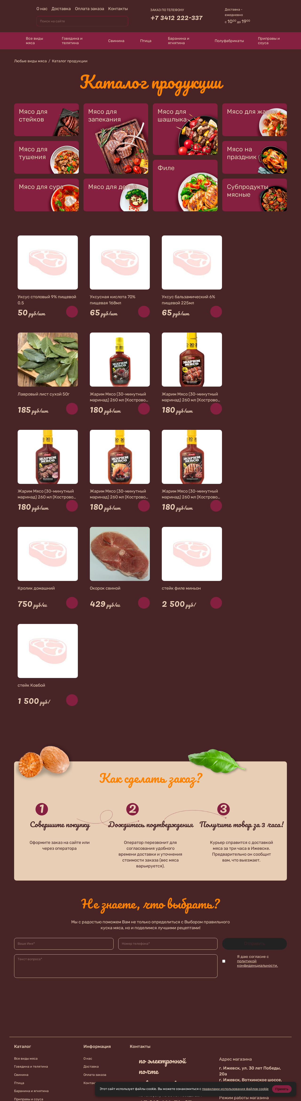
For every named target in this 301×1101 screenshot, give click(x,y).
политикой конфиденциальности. (257, 865)
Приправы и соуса (266, 40)
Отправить (254, 846)
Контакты (118, 8)
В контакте (157, 1040)
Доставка (61, 8)
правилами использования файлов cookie (235, 1089)
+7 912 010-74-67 (165, 1004)
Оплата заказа (89, 8)
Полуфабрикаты (225, 40)
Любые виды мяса (30, 61)
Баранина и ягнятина (175, 40)
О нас (42, 8)
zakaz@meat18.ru (165, 986)
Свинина (111, 41)
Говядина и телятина (69, 40)
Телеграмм (155, 1052)
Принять (281, 1089)
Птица (142, 40)
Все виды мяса (31, 40)
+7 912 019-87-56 (165, 1027)
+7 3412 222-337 (176, 17)
